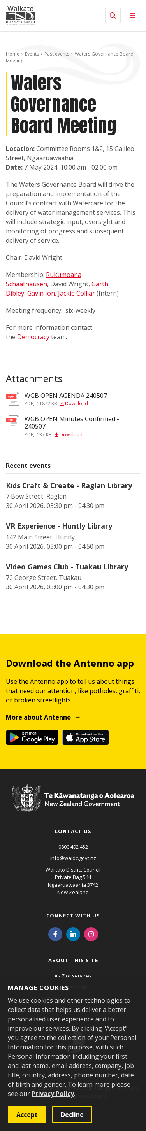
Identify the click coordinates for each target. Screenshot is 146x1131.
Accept (27, 1114)
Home (12, 54)
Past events (56, 54)
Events (32, 54)
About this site (73, 960)
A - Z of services (73, 975)
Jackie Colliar (77, 293)
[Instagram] (91, 933)
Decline (72, 1114)
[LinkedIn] (73, 933)
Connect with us (73, 915)
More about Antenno (38, 717)
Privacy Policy (53, 1093)
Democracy (33, 337)
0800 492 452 (73, 846)
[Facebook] (55, 933)
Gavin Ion (41, 293)
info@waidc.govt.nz (73, 857)
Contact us (73, 831)
